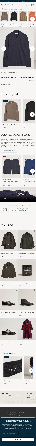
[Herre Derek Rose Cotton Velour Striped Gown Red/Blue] (27, 329)
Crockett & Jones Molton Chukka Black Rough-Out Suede (27, 312)
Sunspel (3, 23)
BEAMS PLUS (22, 23)
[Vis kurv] (31, 4)
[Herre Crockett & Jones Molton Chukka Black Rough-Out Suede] (27, 299)
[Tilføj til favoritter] (19, 101)
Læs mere (17, 214)
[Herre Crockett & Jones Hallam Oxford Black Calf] (9, 299)
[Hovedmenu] (33, 5)
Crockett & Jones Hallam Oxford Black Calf (9, 312)
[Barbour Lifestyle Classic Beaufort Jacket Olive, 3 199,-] (9, 243)
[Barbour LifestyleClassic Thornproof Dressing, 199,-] (27, 273)
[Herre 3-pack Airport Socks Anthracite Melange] (12, 367)
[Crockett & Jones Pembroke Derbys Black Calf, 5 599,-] (9, 332)
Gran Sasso (13, 23)
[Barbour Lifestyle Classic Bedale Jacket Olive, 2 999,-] (27, 243)
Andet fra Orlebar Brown (15, 134)
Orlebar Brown (5, 75)
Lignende (12, 94)
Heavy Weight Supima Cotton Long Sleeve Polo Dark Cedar (4, 24)
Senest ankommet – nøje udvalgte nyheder (18, 1)
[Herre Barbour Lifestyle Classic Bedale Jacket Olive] (27, 240)
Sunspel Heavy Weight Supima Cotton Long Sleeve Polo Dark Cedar (10, 125)
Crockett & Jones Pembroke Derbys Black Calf (7, 342)
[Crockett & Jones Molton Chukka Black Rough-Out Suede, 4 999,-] (27, 302)
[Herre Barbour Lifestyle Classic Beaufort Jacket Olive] (9, 240)
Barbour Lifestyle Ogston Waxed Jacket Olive (9, 283)
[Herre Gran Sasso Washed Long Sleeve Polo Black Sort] (14, 16)
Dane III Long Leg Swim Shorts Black (10, 181)
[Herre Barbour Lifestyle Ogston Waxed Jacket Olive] (9, 270)
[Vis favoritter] (28, 5)
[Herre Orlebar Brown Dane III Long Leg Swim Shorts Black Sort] (11, 166)
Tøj (2, 29)
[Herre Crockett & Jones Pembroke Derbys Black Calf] (9, 329)
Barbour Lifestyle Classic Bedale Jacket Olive (27, 253)
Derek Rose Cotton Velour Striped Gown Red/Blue (25, 342)
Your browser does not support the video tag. (18, 194)
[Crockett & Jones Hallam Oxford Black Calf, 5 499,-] (9, 302)
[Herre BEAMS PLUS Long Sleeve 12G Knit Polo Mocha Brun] (23, 16)
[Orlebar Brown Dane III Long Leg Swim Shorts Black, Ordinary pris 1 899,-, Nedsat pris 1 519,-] (11, 170)
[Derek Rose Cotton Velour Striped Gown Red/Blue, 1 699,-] (27, 332)
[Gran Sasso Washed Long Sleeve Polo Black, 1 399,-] (14, 19)
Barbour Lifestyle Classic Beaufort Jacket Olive (7, 253)
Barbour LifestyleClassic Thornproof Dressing (25, 283)
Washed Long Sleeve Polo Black (14, 24)
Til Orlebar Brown (9, 150)
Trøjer (5, 29)
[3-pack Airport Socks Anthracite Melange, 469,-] (13, 370)
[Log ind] (26, 5)
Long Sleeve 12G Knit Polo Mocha (22, 24)
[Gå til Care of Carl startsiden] (7, 4)
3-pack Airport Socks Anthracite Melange (12, 381)
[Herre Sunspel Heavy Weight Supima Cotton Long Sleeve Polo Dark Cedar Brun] (4, 16)
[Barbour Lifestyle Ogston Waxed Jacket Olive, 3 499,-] (9, 273)
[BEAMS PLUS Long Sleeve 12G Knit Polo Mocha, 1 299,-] (23, 19)
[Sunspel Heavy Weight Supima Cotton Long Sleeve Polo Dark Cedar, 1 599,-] (4, 19)
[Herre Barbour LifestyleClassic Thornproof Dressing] (27, 270)
